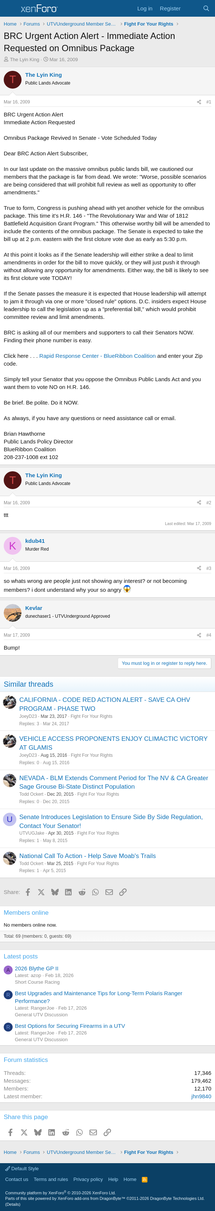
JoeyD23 (28, 716)
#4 (208, 635)
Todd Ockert (31, 794)
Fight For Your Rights (92, 716)
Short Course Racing (37, 982)
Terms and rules (51, 1179)
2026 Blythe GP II (36, 968)
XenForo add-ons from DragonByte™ (91, 1198)
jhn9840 (201, 1096)
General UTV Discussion (41, 1014)
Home (130, 1179)
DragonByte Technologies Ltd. (177, 1198)
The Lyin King (24, 59)
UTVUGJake (31, 833)
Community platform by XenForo (60, 1193)
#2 (208, 502)
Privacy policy (88, 1179)
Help (113, 1179)
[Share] (199, 102)
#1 (208, 102)
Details (13, 1204)
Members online (26, 912)
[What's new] (191, 8)
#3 (208, 568)
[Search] (206, 8)
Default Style (22, 1168)
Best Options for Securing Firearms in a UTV (70, 1026)
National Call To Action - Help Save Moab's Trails (87, 855)
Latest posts (21, 956)
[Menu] (10, 8)
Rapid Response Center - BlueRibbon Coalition (97, 356)
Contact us (16, 1179)
